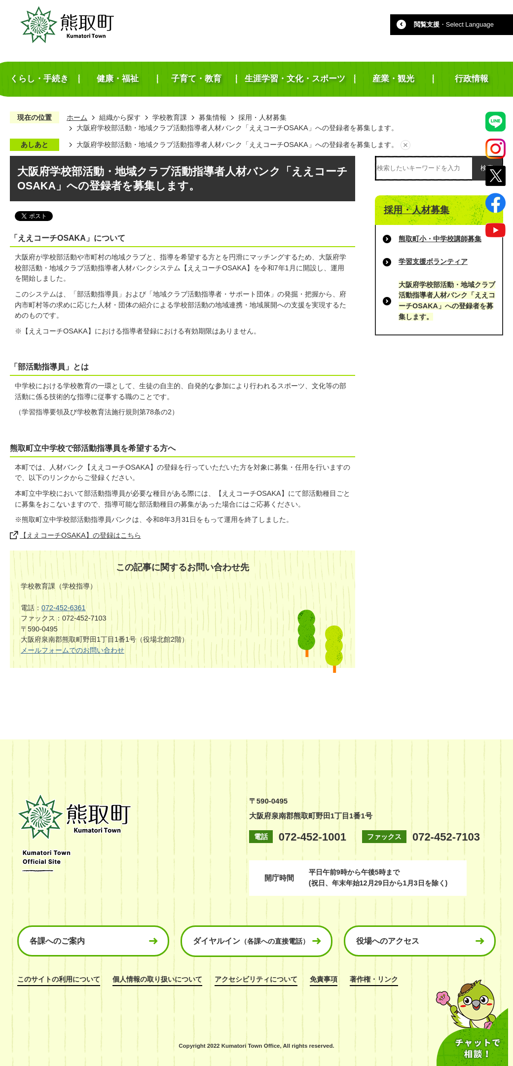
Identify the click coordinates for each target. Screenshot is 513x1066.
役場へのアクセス (387, 941)
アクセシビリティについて (256, 979)
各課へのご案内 (57, 941)
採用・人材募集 (262, 117)
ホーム (77, 117)
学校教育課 (169, 117)
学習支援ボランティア (433, 261)
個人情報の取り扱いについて (157, 979)
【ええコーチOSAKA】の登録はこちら (80, 535)
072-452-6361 (63, 608)
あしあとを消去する (405, 145)
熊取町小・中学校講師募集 (440, 239)
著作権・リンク (374, 979)
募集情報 (212, 117)
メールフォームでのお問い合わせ (72, 650)
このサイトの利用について (58, 979)
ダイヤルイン (251, 941)
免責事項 (323, 979)
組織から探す (120, 117)
